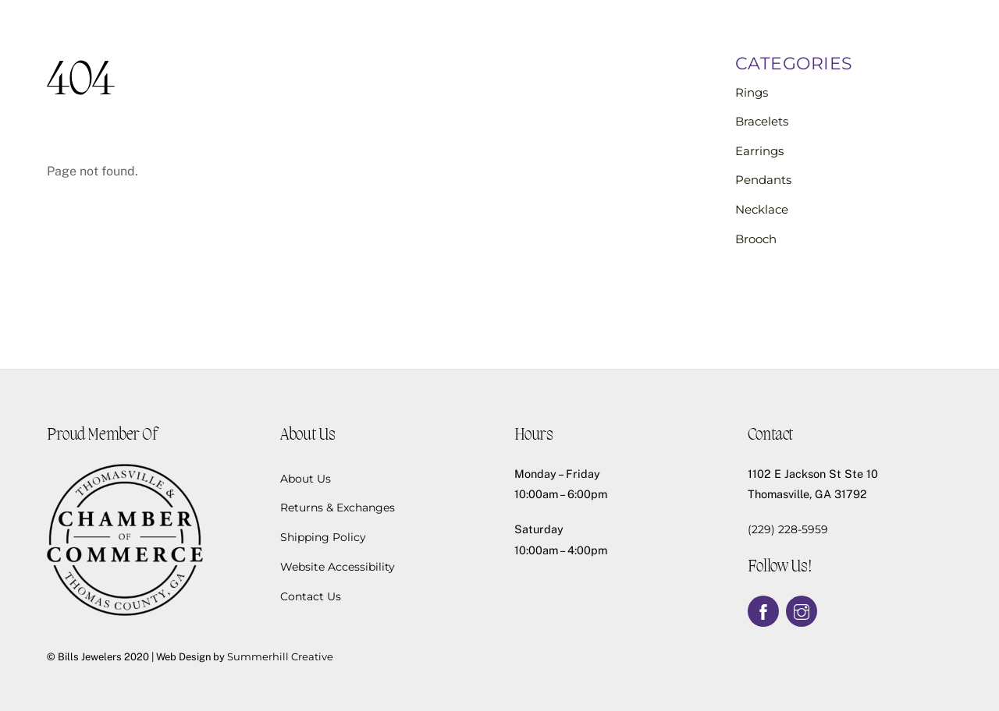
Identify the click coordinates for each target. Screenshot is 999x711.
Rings (751, 92)
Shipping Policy (323, 537)
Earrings (759, 150)
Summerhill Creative (280, 656)
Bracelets (761, 121)
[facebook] (763, 610)
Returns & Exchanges (337, 508)
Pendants (763, 179)
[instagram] (801, 610)
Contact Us (310, 596)
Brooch (756, 239)
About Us (305, 479)
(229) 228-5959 (788, 529)
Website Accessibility (337, 567)
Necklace (761, 209)
